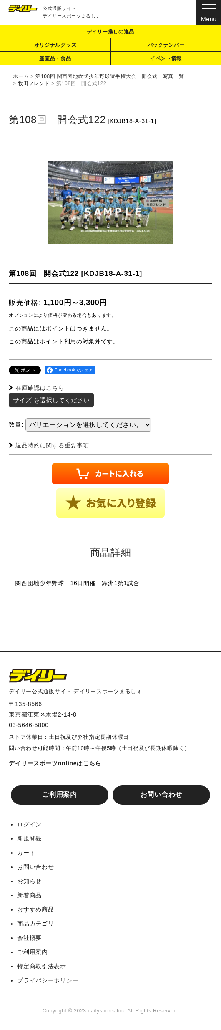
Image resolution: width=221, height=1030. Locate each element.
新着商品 (29, 895)
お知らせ (29, 881)
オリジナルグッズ (55, 45)
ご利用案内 (59, 794)
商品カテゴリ (35, 923)
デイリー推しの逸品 (110, 32)
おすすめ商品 (35, 909)
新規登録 (29, 838)
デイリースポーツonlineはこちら (55, 763)
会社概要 (29, 937)
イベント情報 (166, 58)
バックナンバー (166, 45)
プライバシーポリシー (47, 980)
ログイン (29, 824)
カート (26, 852)
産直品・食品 (55, 58)
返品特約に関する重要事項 (49, 445)
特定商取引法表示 (41, 966)
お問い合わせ (161, 794)
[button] (110, 503)
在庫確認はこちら (36, 387)
